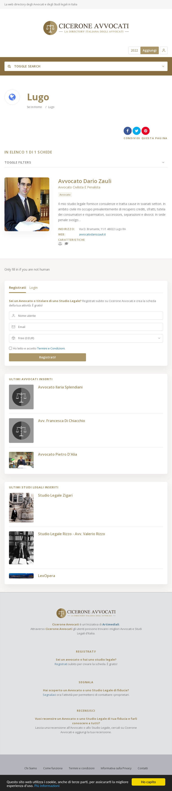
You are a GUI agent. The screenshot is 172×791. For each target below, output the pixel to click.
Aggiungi (150, 50)
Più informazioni (47, 786)
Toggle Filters (17, 162)
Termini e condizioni (82, 768)
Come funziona (52, 768)
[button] (164, 50)
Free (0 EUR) (26, 338)
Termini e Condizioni (51, 348)
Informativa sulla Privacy (116, 768)
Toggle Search (24, 66)
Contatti (143, 768)
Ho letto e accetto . (39, 348)
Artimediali (110, 624)
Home (38, 107)
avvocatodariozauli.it (92, 234)
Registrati (17, 287)
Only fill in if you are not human (27, 269)
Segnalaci (49, 695)
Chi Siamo (30, 768)
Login (33, 287)
